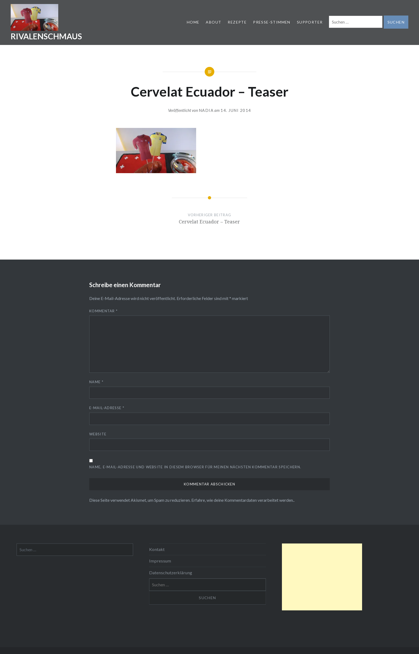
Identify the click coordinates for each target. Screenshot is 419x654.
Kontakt (157, 549)
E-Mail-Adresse (106, 408)
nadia (206, 110)
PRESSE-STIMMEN (271, 22)
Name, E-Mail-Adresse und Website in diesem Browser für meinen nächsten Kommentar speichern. (195, 467)
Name (96, 382)
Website (97, 434)
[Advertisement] (322, 576)
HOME (193, 22)
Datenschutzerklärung (170, 572)
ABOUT (213, 22)
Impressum (160, 560)
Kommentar (103, 311)
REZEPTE (237, 22)
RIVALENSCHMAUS (46, 36)
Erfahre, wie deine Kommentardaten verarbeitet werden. (242, 500)
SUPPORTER (310, 22)
